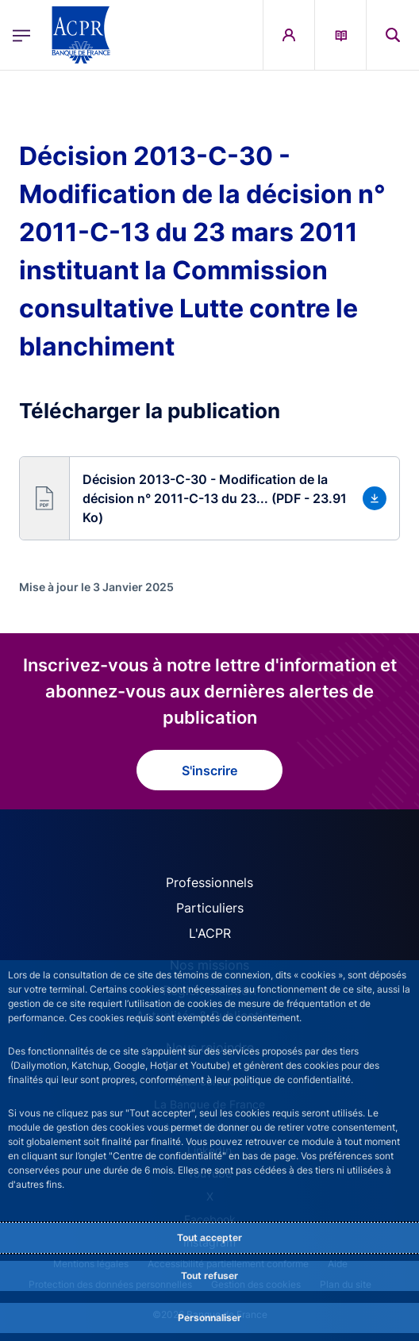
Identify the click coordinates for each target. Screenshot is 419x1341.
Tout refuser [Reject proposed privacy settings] (209, 1275)
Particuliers (210, 908)
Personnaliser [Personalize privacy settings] (209, 1318)
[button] (209, 498)
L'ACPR (210, 933)
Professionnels (209, 882)
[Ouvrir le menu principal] (21, 35)
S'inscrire (209, 770)
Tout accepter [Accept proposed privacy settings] (209, 1237)
